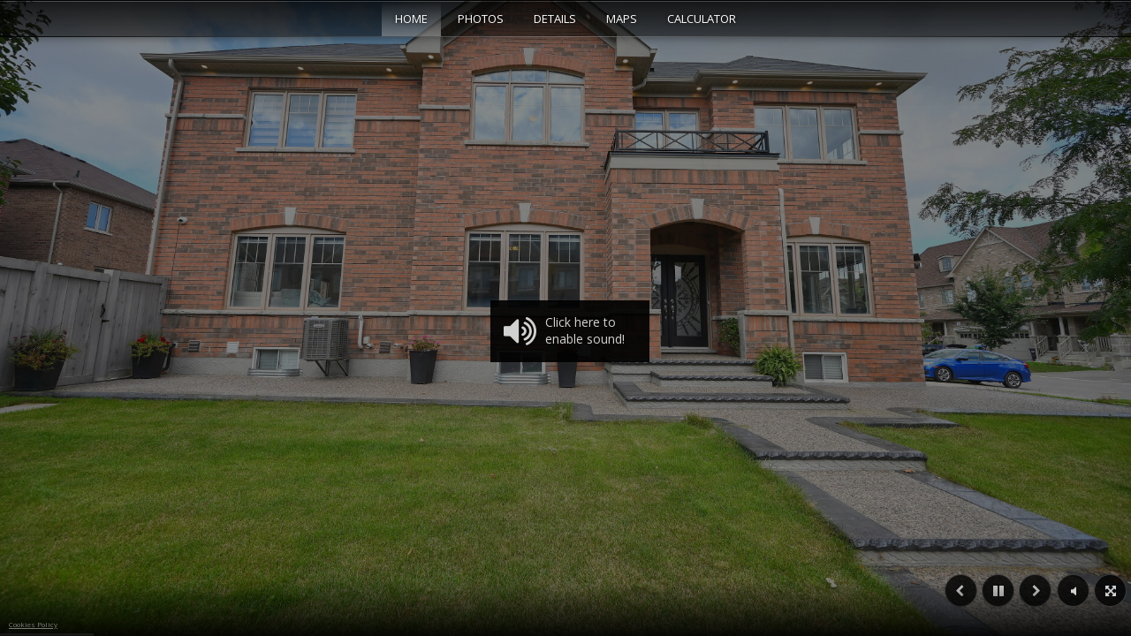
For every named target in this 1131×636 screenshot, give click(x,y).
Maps (621, 18)
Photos (481, 18)
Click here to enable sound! (564, 331)
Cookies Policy (33, 624)
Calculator (701, 18)
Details (555, 18)
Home (411, 18)
